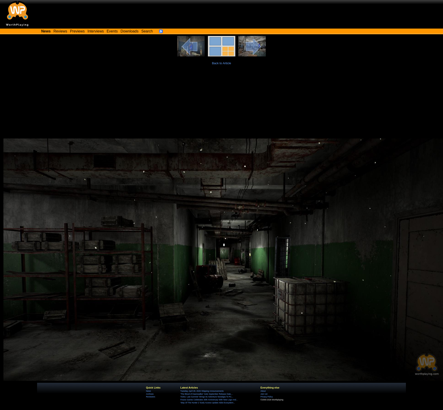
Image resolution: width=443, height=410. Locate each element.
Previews (77, 31)
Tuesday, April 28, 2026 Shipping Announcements (202, 391)
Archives (150, 394)
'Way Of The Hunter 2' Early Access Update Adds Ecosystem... (207, 403)
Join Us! (264, 394)
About (263, 391)
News (148, 391)
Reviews (60, 31)
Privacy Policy (267, 397)
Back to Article (221, 63)
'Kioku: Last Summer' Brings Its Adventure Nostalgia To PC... (206, 397)
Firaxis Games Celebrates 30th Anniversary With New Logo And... (209, 400)
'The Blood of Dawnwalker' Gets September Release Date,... (206, 394)
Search (147, 31)
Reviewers (150, 397)
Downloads (130, 31)
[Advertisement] (221, 104)
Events (112, 31)
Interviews (95, 31)
